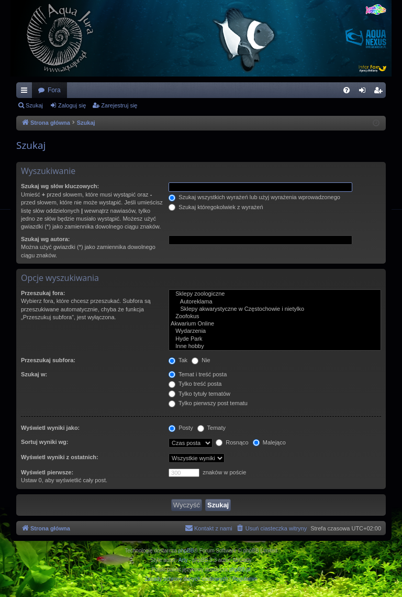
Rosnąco (232, 442)
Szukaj (34, 105)
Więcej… (26, 92)
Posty (181, 428)
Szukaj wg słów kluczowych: (60, 186)
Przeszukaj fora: (43, 293)
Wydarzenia (275, 331)
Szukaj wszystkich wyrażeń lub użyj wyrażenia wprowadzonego (254, 197)
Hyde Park (275, 339)
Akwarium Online (275, 324)
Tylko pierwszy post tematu (208, 403)
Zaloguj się (72, 105)
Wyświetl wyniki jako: (50, 428)
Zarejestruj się (119, 105)
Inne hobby (275, 346)
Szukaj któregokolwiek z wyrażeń (216, 207)
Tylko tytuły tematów (199, 393)
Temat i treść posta (198, 374)
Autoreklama (275, 302)
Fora (54, 90)
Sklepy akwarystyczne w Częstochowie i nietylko (275, 309)
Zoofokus (275, 316)
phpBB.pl (240, 569)
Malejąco (269, 442)
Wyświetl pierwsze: (47, 472)
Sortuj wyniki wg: (44, 442)
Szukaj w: (34, 374)
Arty (183, 560)
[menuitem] (346, 90)
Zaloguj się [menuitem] (364, 92)
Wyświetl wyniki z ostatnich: (59, 457)
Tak (178, 360)
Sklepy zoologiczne (275, 294)
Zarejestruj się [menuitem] (380, 92)
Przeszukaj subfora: (48, 360)
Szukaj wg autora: (45, 239)
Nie (201, 360)
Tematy (211, 428)
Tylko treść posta (195, 384)
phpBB (186, 550)
